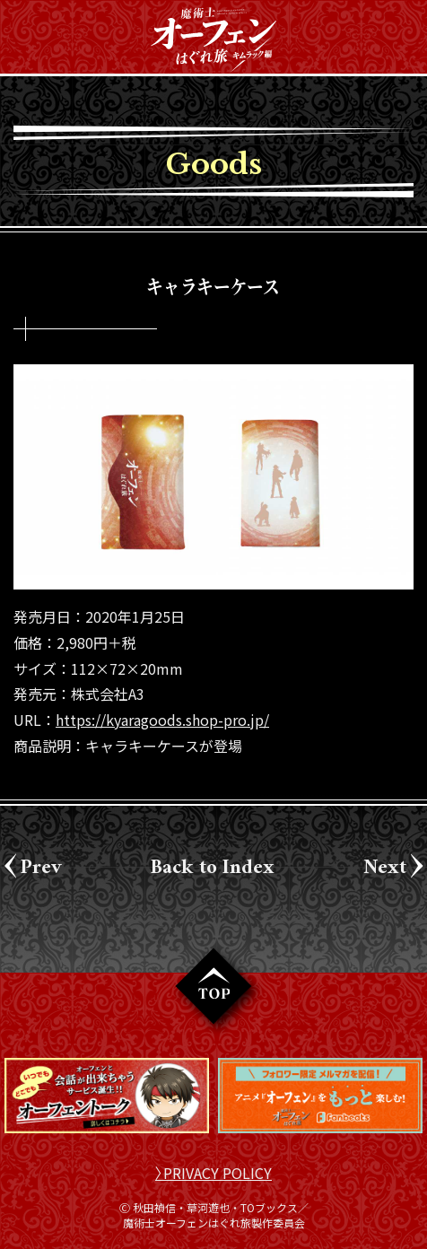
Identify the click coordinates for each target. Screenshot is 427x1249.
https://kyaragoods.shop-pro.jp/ (162, 719)
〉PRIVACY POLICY (213, 1172)
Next (384, 864)
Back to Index (212, 864)
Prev (41, 864)
